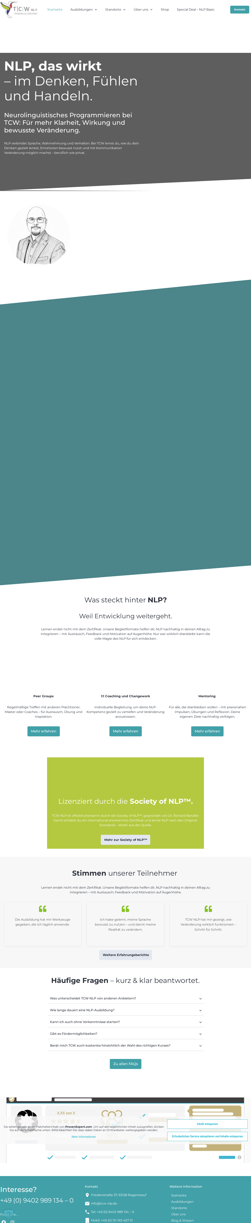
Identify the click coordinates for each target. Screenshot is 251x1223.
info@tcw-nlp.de (104, 1172)
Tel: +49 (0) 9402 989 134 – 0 (112, 1181)
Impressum (143, 1217)
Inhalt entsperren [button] (207, 1093)
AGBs (159, 1217)
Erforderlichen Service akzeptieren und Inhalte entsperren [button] (207, 1105)
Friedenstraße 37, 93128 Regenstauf (118, 1164)
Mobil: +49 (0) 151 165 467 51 (112, 1189)
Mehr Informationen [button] (84, 1105)
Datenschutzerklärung (183, 1217)
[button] (8, 1214)
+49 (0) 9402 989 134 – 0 (37, 1169)
